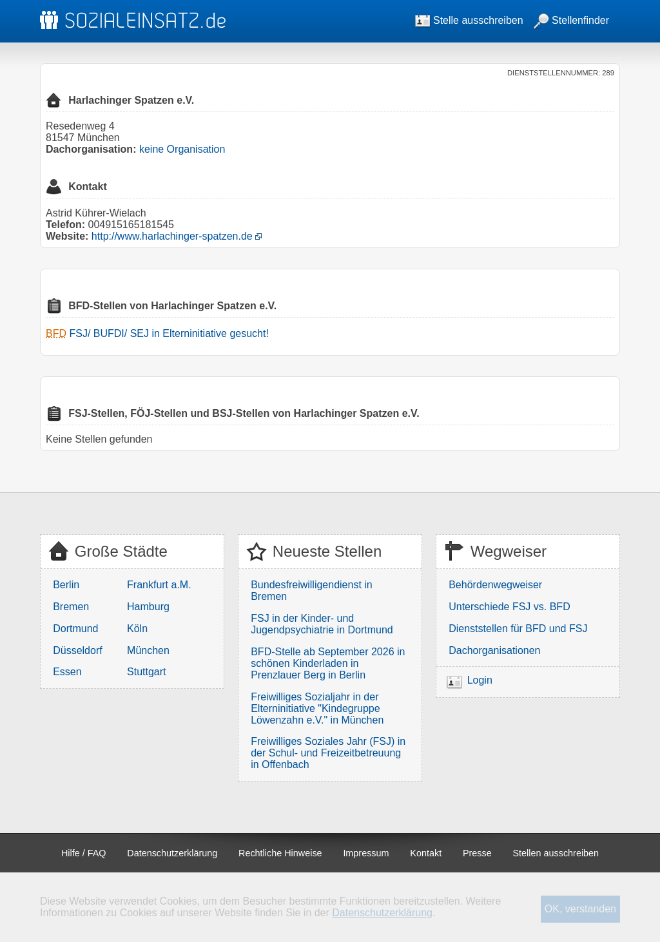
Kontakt (426, 853)
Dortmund (75, 628)
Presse (477, 853)
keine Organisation (182, 149)
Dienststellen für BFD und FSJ (518, 628)
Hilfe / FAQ (83, 853)
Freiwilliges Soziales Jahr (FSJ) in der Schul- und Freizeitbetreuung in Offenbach (328, 753)
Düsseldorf (77, 650)
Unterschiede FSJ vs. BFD (509, 606)
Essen (67, 671)
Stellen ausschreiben (556, 853)
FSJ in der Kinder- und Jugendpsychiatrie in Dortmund (322, 624)
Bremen (71, 606)
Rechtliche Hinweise (280, 853)
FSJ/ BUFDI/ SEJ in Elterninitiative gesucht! (168, 333)
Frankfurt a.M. (159, 584)
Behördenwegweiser (495, 584)
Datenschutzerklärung (172, 853)
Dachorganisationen (494, 650)
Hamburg (148, 606)
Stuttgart (146, 671)
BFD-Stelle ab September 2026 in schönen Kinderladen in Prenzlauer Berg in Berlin (328, 663)
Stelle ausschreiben (469, 20)
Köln (137, 628)
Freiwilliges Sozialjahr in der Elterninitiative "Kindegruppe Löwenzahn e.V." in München (317, 708)
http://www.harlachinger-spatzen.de (172, 236)
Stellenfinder (571, 20)
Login (479, 680)
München (148, 650)
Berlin (66, 584)
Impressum (366, 853)
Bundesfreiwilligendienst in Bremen (312, 590)
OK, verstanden (580, 908)
